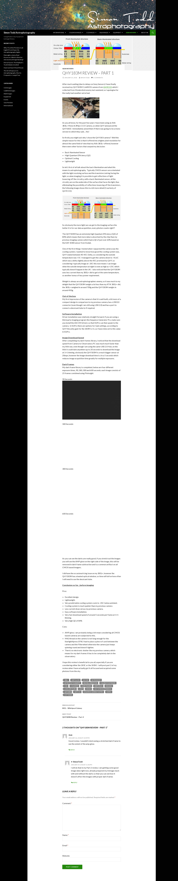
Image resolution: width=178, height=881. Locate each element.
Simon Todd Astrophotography (19, 32)
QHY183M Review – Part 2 (91, 715)
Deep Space (98, 686)
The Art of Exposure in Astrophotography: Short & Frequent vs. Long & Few (12, 73)
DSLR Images (104, 32)
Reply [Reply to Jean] (73, 750)
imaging (109, 686)
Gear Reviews (131, 32)
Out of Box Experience (102, 689)
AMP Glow (76, 680)
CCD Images (90, 32)
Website (66, 856)
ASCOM (85, 680)
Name (65, 835)
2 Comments (98, 78)
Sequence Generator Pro (93, 692)
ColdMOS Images (75, 32)
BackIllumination (90, 683)
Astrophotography (72, 683)
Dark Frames (86, 686)
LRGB (81, 689)
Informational (58, 32)
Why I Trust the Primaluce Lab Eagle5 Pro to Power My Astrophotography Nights (13, 50)
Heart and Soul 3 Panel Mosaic (13, 68)
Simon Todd (84, 78)
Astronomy (96, 680)
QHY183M (67, 692)
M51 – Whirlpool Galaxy (91, 706)
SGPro (109, 692)
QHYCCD (107, 87)
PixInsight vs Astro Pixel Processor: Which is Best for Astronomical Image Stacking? (13, 57)
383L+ (66, 680)
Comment (67, 803)
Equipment (117, 32)
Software (68, 695)
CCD (65, 686)
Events (6, 100)
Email (65, 845)
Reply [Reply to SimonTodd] (75, 782)
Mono (88, 689)
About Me (144, 32)
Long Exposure (70, 689)
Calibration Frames (108, 683)
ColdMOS (74, 686)
